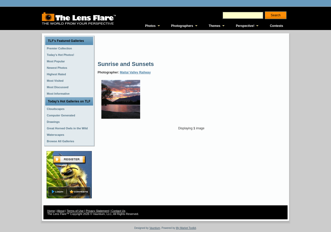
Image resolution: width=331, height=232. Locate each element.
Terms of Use (75, 210)
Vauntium (154, 228)
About (61, 210)
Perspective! (245, 26)
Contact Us (118, 210)
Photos (150, 26)
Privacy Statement (97, 210)
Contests (276, 26)
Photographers (182, 26)
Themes (214, 26)
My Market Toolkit (186, 228)
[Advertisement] (191, 46)
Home (51, 210)
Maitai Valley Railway (135, 72)
